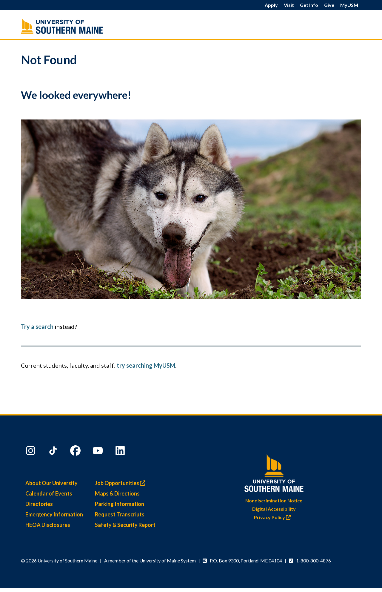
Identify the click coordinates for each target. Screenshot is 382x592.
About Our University (51, 483)
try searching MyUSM (146, 365)
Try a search (37, 326)
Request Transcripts (119, 514)
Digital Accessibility (274, 509)
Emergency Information (54, 514)
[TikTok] (54, 451)
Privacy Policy (274, 517)
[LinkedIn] (121, 451)
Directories (39, 504)
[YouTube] (98, 451)
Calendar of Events (48, 493)
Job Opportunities (121, 483)
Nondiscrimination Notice (273, 500)
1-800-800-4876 (313, 560)
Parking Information (119, 504)
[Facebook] (76, 451)
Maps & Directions (117, 493)
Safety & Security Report (125, 525)
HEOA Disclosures (47, 525)
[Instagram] (31, 451)
